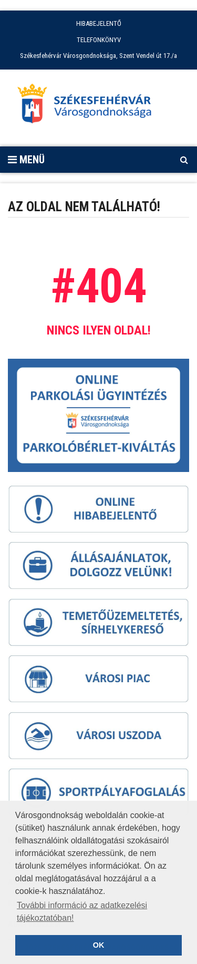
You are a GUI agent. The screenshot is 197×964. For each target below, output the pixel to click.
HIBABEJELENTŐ (98, 23)
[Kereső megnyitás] (184, 159)
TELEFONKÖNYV (99, 40)
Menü (26, 159)
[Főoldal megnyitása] (89, 106)
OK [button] (99, 945)
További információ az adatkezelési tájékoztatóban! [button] (82, 911)
